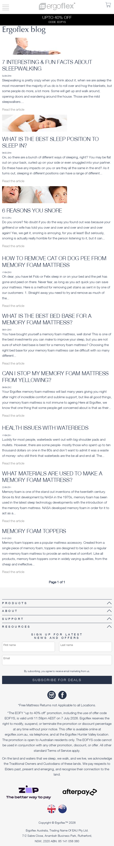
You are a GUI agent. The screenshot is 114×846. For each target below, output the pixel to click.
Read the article (13, 109)
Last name (66, 645)
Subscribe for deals (57, 680)
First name (9, 645)
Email (6, 658)
